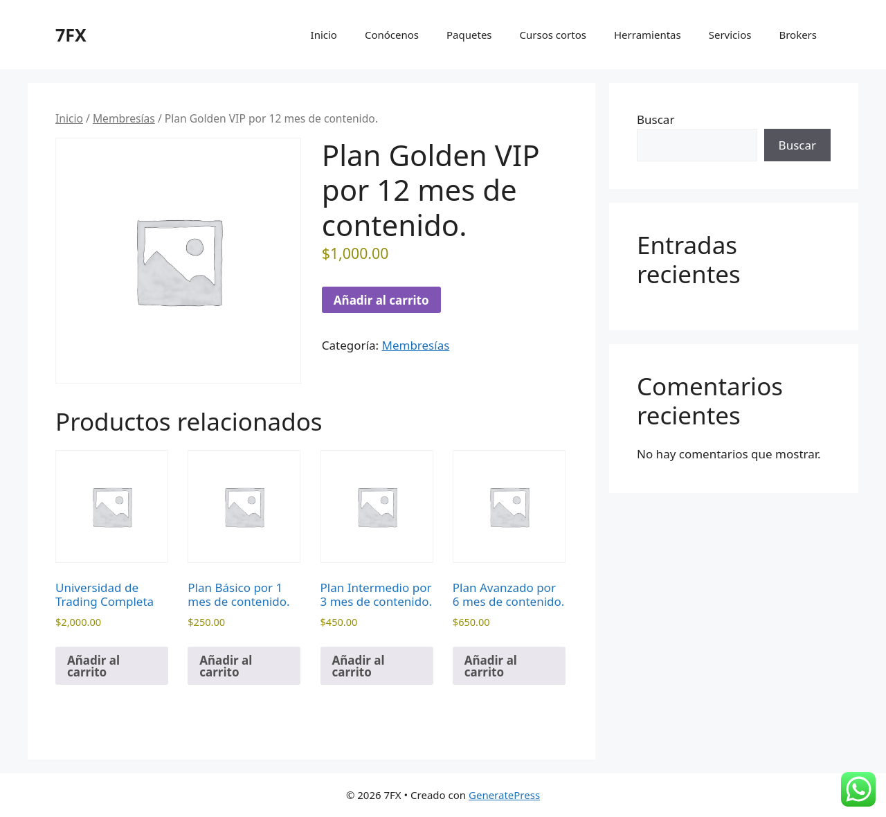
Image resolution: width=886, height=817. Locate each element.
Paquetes (469, 35)
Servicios (730, 35)
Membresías (124, 118)
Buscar (655, 119)
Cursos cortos (553, 35)
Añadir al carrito (381, 300)
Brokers (798, 35)
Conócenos (392, 35)
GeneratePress (504, 795)
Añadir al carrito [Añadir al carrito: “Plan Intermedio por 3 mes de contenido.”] (358, 666)
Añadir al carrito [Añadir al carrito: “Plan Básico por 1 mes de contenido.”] (225, 666)
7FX (71, 34)
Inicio (324, 35)
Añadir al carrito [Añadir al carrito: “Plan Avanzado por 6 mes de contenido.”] (490, 666)
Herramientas (647, 35)
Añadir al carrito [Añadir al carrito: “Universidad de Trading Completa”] (93, 666)
